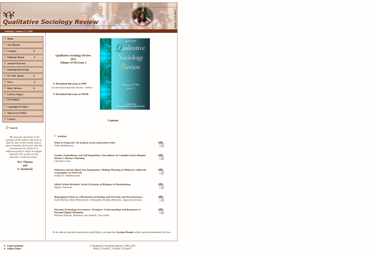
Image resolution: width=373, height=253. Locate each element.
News (19, 81)
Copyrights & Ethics (15, 106)
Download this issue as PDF (69, 83)
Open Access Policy (15, 112)
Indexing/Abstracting (16, 69)
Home (8, 38)
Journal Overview (14, 63)
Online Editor (14, 248)
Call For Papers (13, 94)
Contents (19, 50)
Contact (9, 118)
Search (13, 127)
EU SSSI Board (19, 75)
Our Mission (11, 44)
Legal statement (15, 245)
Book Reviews (19, 87)
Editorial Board (19, 57)
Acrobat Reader (125, 232)
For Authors (11, 99)
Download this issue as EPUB (70, 94)
